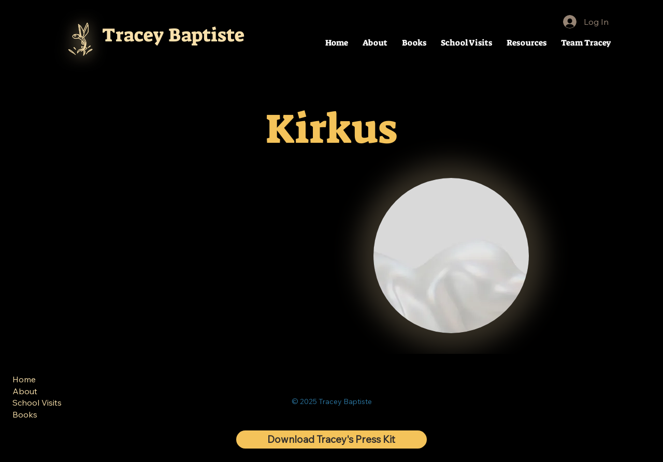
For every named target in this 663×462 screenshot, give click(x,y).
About (24, 391)
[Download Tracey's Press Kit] (331, 439)
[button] (526, 42)
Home (24, 379)
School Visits (37, 402)
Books (24, 414)
